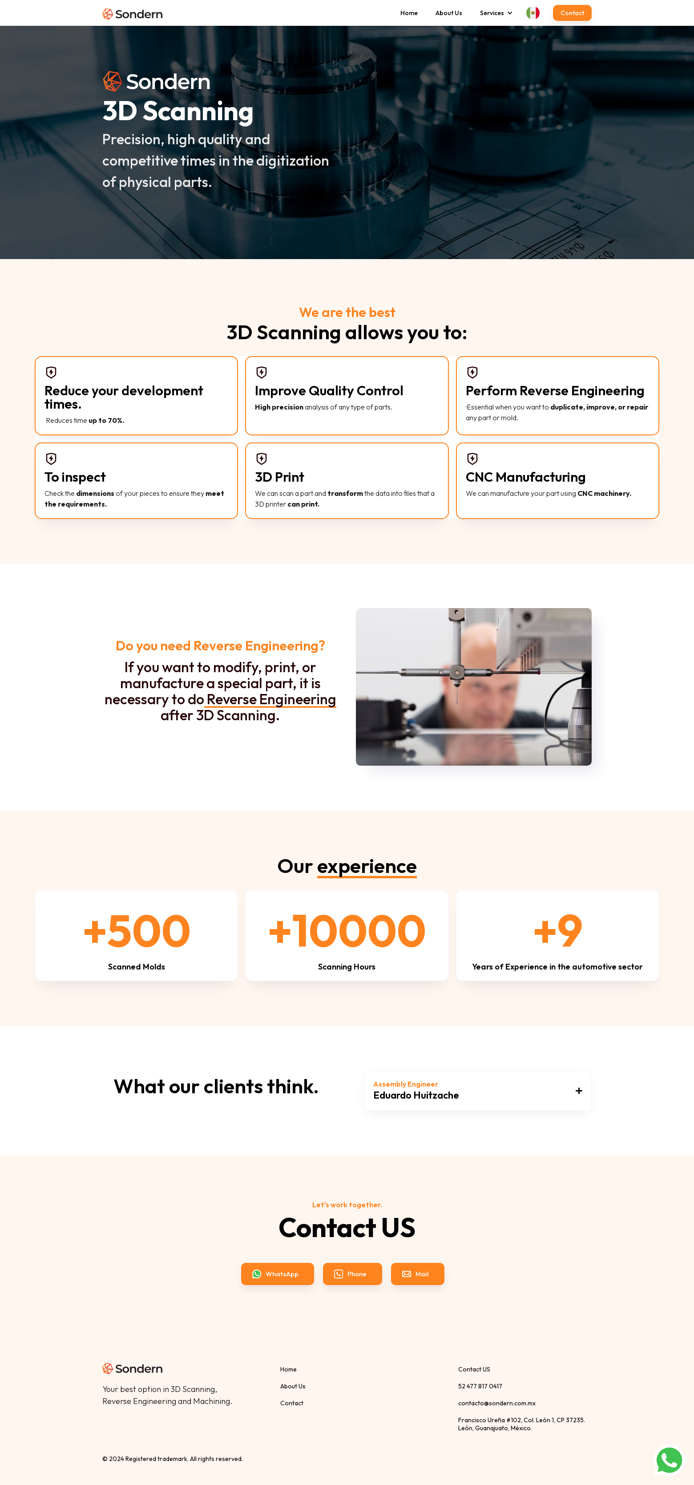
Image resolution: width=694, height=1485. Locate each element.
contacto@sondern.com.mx (497, 1403)
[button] (492, 13)
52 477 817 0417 (480, 1386)
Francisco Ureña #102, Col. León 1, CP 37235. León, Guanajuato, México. (521, 1424)
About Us (449, 13)
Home (409, 13)
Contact (572, 13)
